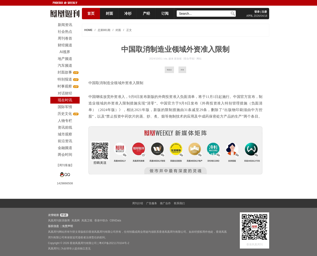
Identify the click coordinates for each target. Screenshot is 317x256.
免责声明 (67, 226)
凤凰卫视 (86, 220)
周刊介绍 (137, 203)
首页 (91, 13)
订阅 (165, 13)
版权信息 (53, 226)
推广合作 (165, 203)
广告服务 (151, 203)
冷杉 (128, 13)
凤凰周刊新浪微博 (59, 220)
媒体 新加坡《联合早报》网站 (185, 58)
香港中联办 (101, 220)
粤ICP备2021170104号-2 (114, 243)
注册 (264, 11)
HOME (88, 30)
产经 (146, 13)
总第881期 (104, 30)
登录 (257, 11)
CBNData (115, 220)
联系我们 (179, 203)
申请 (63, 215)
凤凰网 (76, 220)
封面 (109, 13)
